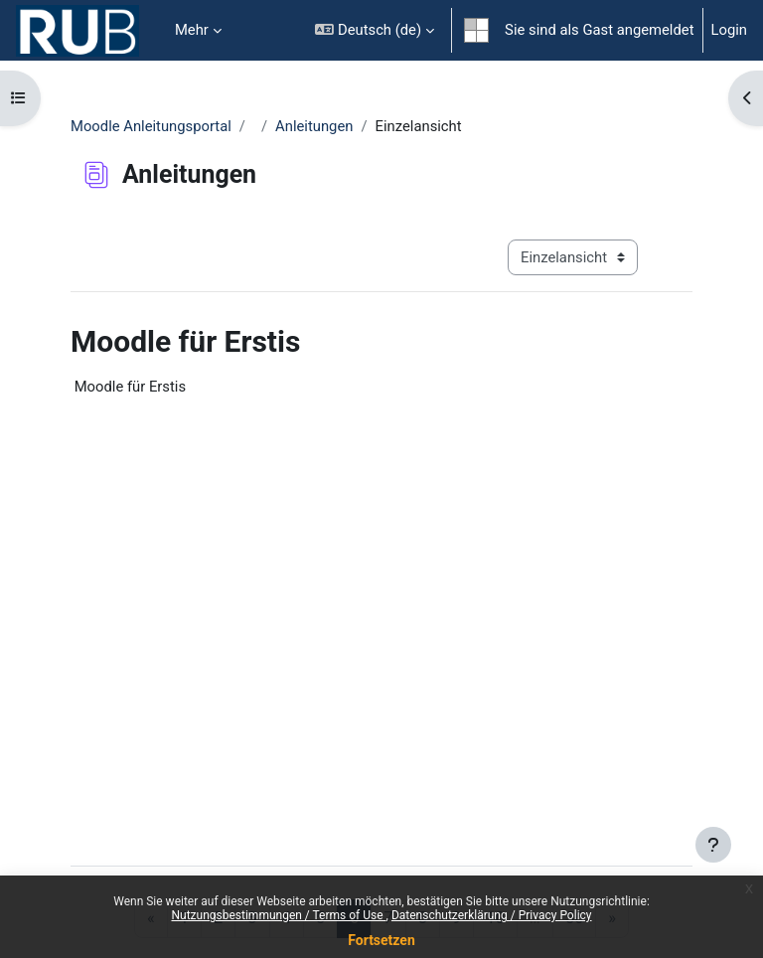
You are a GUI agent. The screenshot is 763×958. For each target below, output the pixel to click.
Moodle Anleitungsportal (151, 126)
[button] (374, 30)
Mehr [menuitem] (192, 30)
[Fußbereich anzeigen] (713, 845)
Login (729, 30)
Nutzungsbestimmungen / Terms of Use (278, 915)
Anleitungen (314, 126)
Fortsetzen (381, 940)
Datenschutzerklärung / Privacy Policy (491, 915)
